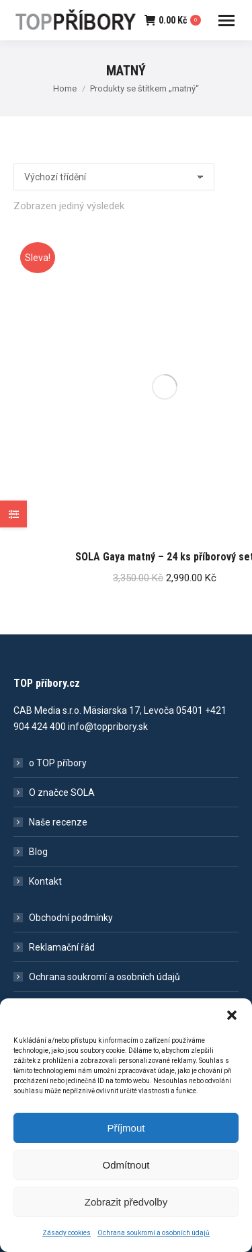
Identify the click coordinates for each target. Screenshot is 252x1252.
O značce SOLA (62, 792)
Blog (38, 851)
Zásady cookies (66, 1241)
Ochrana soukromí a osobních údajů (153, 1241)
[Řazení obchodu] (113, 176)
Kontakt (45, 881)
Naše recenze (58, 822)
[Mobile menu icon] (226, 20)
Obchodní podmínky (71, 917)
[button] (232, 1023)
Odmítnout (125, 1173)
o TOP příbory (58, 763)
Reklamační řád (62, 947)
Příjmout (126, 1136)
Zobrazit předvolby (126, 1210)
